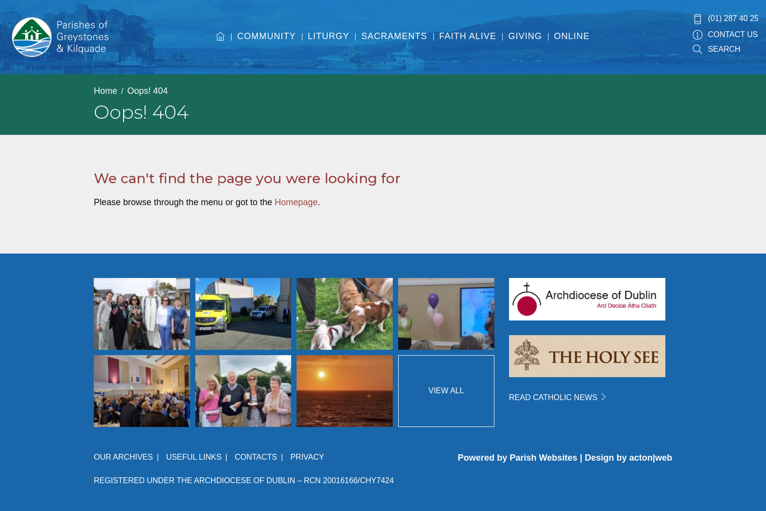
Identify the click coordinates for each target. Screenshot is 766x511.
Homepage (296, 202)
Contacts (255, 457)
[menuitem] (220, 45)
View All (446, 390)
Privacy (307, 457)
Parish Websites (543, 458)
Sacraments (394, 36)
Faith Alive (467, 36)
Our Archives (123, 457)
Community (266, 36)
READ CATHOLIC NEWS (558, 397)
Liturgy (328, 36)
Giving (525, 36)
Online (572, 36)
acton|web (650, 458)
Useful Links (193, 457)
